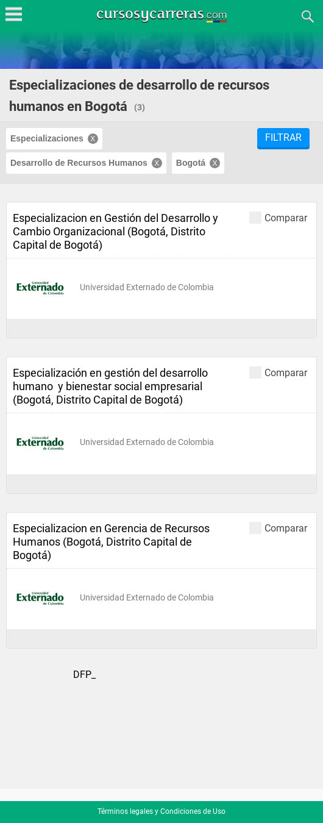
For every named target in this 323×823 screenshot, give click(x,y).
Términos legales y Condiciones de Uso (161, 811)
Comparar (278, 217)
